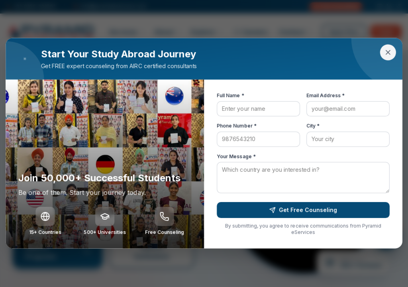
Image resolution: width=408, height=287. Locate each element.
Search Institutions (151, 251)
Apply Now (344, 31)
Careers (251, 32)
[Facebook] (399, 7)
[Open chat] (385, 236)
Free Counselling (336, 6)
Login (386, 31)
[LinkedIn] (389, 7)
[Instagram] (379, 7)
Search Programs (58, 251)
